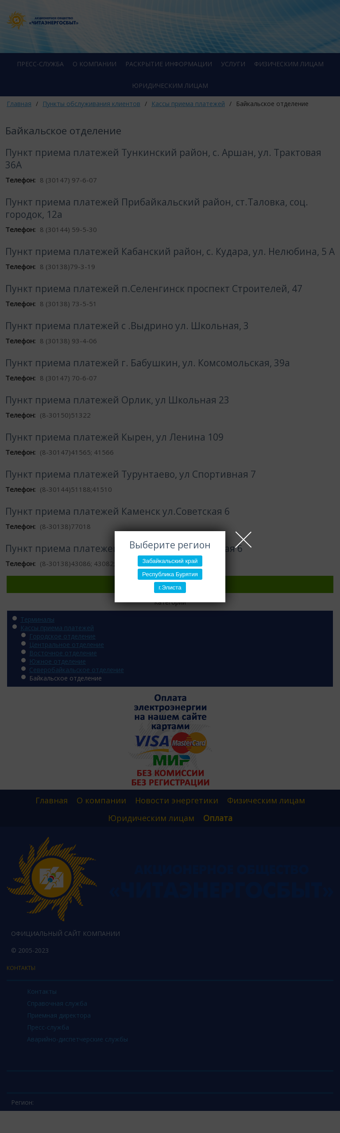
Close (243, 539)
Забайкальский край (169, 561)
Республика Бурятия (170, 574)
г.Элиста (169, 587)
